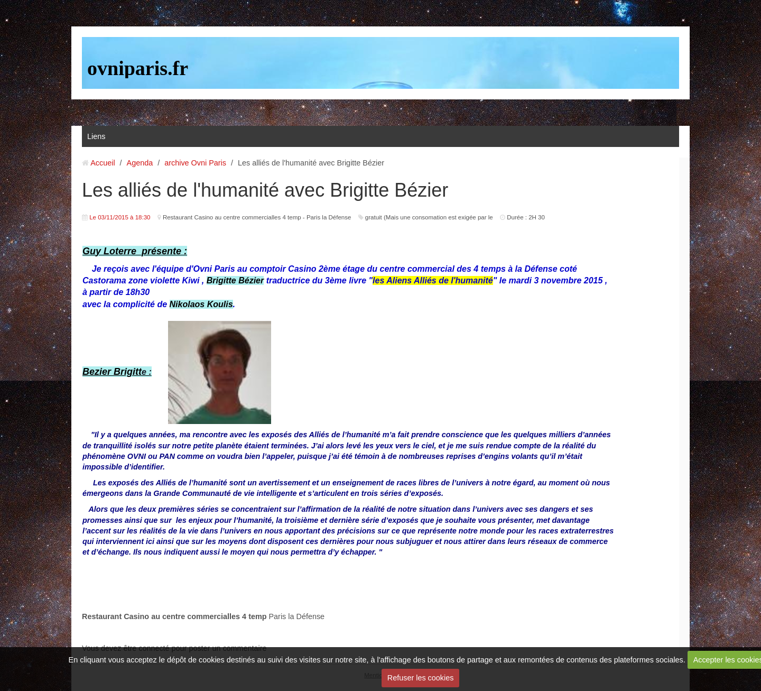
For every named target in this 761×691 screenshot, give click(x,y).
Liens (96, 136)
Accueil (102, 163)
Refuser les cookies (420, 678)
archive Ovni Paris (195, 163)
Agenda (140, 163)
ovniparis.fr (137, 68)
